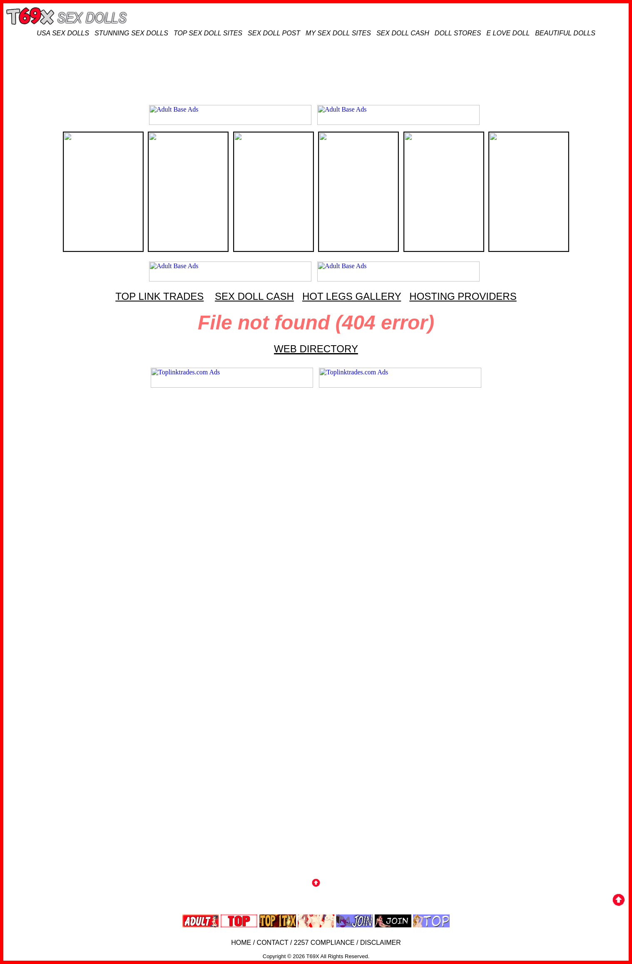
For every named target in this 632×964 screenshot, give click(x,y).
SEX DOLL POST (274, 33)
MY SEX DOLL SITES (338, 33)
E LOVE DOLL (508, 33)
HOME (241, 942)
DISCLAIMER (380, 942)
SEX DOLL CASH (402, 33)
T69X (312, 956)
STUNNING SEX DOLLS (131, 33)
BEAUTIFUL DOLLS (565, 33)
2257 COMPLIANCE (324, 942)
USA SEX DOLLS (63, 33)
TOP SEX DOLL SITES (208, 33)
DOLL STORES (458, 33)
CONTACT (273, 942)
